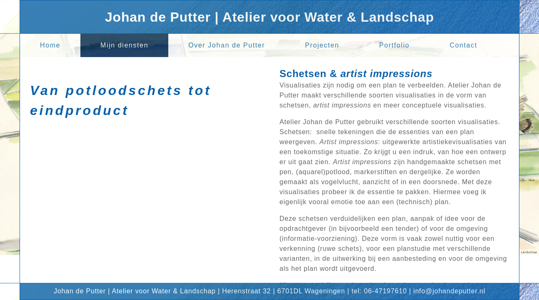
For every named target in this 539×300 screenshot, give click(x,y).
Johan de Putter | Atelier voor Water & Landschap (269, 17)
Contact (463, 45)
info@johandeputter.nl (449, 291)
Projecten (322, 45)
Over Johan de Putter (226, 45)
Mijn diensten (124, 45)
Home (50, 45)
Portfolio (394, 45)
